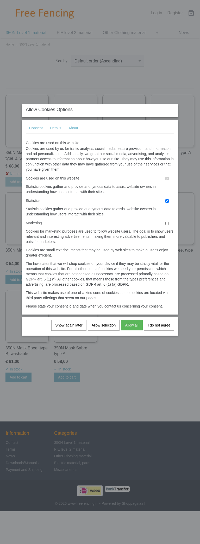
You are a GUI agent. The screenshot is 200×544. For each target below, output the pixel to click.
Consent (36, 133)
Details (55, 133)
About (73, 133)
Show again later (68, 330)
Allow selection (104, 330)
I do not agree (159, 330)
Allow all (131, 330)
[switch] (167, 183)
